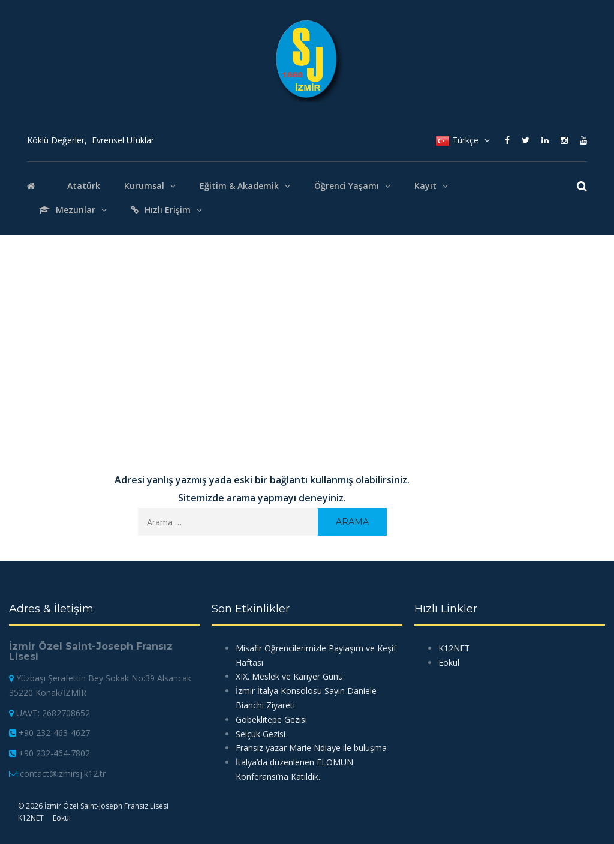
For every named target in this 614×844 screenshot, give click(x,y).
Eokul (62, 818)
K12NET (31, 818)
